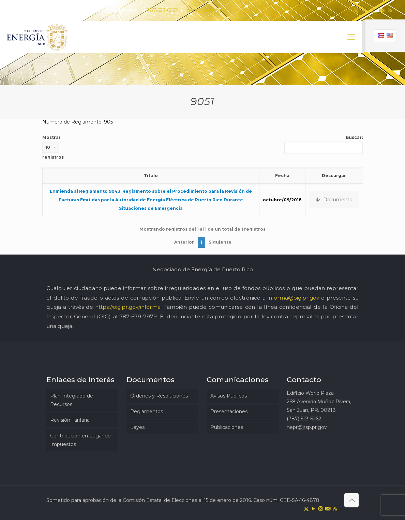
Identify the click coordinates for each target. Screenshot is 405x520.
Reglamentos (146, 411)
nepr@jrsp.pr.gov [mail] (207, 10)
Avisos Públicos (228, 396)
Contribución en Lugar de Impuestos (80, 440)
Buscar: (323, 144)
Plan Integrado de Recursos (71, 400)
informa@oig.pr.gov (293, 297)
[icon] (381, 10)
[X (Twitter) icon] (356, 10)
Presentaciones (228, 411)
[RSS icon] (390, 10)
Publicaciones (226, 427)
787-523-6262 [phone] (162, 10)
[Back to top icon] (351, 500)
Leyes (137, 427)
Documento (334, 200)
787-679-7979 (138, 316)
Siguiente (220, 242)
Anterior (184, 242)
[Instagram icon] (373, 10)
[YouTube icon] (364, 10)
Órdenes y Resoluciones (159, 396)
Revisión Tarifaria (70, 420)
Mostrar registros (53, 147)
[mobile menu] (351, 37)
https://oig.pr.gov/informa (128, 307)
